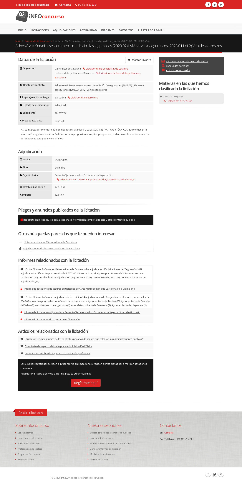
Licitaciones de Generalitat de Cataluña (105, 68)
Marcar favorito (139, 60)
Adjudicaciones (64, 30)
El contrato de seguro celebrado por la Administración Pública (56, 346)
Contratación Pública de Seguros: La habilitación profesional (55, 353)
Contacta (63, 4)
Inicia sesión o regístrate (32, 4)
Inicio (22, 30)
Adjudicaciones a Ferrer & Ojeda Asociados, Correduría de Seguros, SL (96, 179)
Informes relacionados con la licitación (184, 61)
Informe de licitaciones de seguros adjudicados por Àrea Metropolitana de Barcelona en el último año (78, 288)
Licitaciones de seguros (178, 101)
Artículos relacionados (175, 70)
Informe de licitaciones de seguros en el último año (50, 319)
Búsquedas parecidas (175, 65)
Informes (108, 30)
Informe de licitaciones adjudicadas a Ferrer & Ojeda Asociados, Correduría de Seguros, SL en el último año (80, 312)
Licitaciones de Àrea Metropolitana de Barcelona (48, 242)
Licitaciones (40, 30)
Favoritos (126, 30)
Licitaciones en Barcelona (83, 97)
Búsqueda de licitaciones (38, 41)
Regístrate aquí (85, 382)
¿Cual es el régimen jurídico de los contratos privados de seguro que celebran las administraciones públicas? (82, 339)
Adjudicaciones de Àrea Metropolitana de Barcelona (49, 248)
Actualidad (88, 30)
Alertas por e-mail (151, 30)
